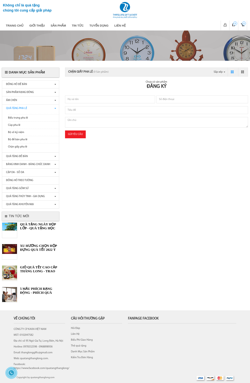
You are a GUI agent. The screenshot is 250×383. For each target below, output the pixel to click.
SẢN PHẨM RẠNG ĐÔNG (19, 92)
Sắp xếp (219, 72)
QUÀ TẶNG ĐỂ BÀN (16, 156)
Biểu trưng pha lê (18, 117)
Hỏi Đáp (75, 328)
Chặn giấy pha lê (17, 146)
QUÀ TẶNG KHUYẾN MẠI (19, 204)
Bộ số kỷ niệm (16, 132)
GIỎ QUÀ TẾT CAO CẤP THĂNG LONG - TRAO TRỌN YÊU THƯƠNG (38, 271)
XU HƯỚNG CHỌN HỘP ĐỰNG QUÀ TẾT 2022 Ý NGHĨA (38, 249)
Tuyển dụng (98, 25)
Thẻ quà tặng (78, 345)
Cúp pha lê (14, 125)
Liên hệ (119, 25)
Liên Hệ (75, 334)
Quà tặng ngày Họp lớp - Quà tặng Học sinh (38, 228)
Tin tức (78, 25)
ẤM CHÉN (10, 100)
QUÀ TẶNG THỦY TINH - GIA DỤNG (24, 196)
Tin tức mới (19, 216)
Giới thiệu (37, 25)
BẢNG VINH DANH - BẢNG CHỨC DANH (27, 164)
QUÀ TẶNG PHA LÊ (15, 108)
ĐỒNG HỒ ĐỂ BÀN (15, 84)
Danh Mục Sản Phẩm (83, 351)
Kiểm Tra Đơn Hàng (82, 357)
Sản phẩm (58, 25)
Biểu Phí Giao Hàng (82, 339)
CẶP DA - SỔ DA (14, 172)
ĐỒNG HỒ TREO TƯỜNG (18, 180)
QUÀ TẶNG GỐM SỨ (16, 188)
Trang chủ (14, 25)
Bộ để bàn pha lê (17, 139)
